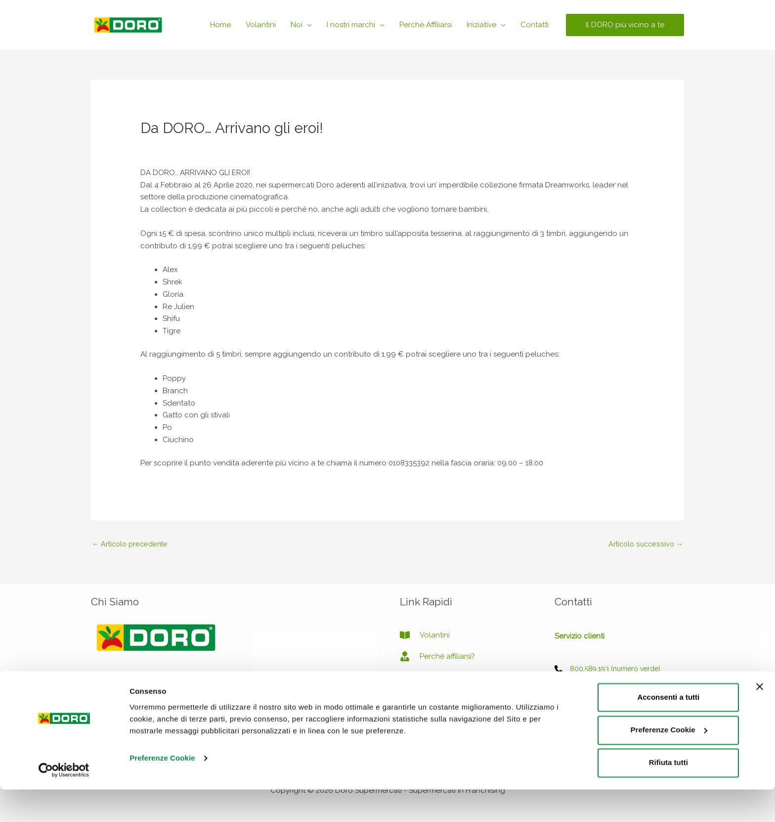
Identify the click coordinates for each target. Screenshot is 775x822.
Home (220, 24)
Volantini (261, 24)
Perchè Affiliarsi (425, 24)
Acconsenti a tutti (668, 730)
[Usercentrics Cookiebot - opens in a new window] (64, 802)
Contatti (534, 24)
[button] (625, 25)
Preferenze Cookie (162, 790)
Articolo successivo (644, 544)
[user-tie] (437, 657)
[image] (423, 679)
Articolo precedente (132, 544)
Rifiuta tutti (668, 795)
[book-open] (425, 636)
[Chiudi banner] (759, 719)
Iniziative (481, 24)
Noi (296, 24)
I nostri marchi (351, 24)
